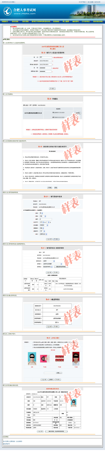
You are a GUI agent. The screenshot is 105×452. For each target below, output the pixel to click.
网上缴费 (66, 21)
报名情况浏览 (98, 21)
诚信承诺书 (6, 444)
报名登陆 (25, 21)
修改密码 (75, 21)
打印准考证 (86, 21)
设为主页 (97, 2)
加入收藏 (90, 2)
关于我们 (83, 2)
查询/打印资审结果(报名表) (41, 21)
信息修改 (56, 21)
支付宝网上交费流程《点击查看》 (13, 441)
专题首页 (5, 21)
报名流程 (15, 21)
